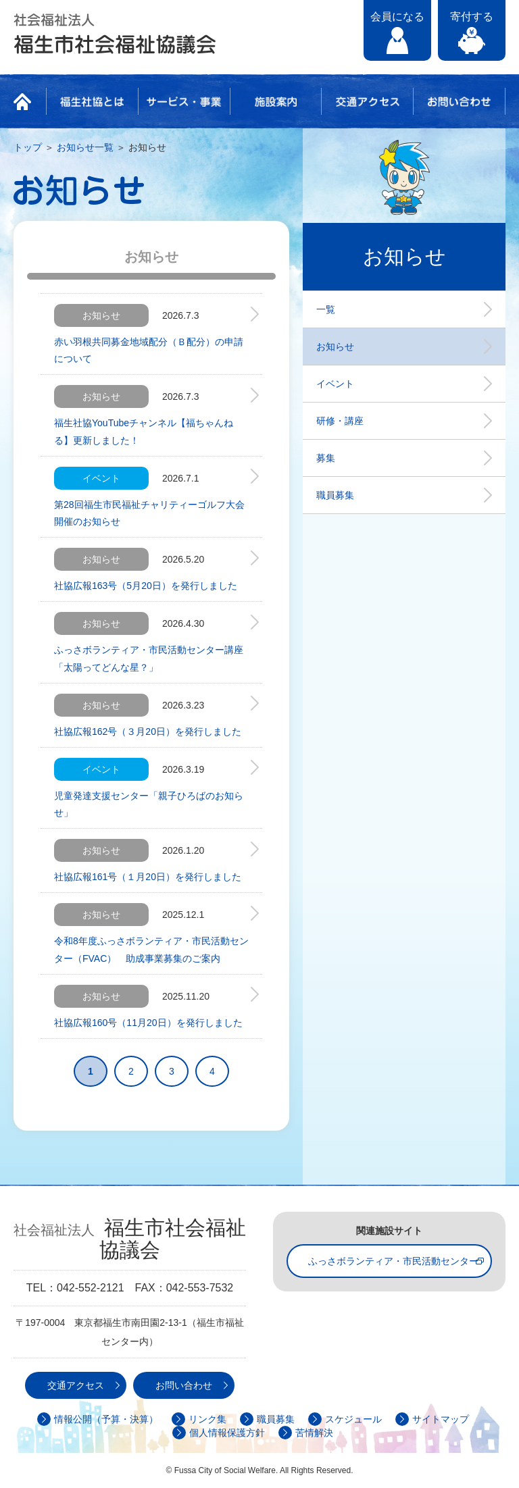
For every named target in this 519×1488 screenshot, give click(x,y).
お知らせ (335, 346)
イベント (335, 383)
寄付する (471, 16)
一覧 (325, 309)
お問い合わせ (459, 101)
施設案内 (276, 101)
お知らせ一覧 (85, 147)
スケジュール (353, 1419)
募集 (325, 458)
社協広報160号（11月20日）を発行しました (148, 1022)
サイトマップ (440, 1419)
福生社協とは (92, 101)
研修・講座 (340, 420)
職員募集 (335, 495)
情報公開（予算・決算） (106, 1419)
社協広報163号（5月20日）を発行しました (145, 585)
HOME (26, 101)
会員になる (397, 16)
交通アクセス (367, 101)
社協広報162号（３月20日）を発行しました (147, 731)
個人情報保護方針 (227, 1432)
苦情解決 (314, 1432)
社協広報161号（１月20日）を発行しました (147, 876)
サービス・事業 (184, 101)
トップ (28, 147)
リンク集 (207, 1419)
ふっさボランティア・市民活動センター (393, 1261)
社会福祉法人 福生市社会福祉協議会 (115, 34)
